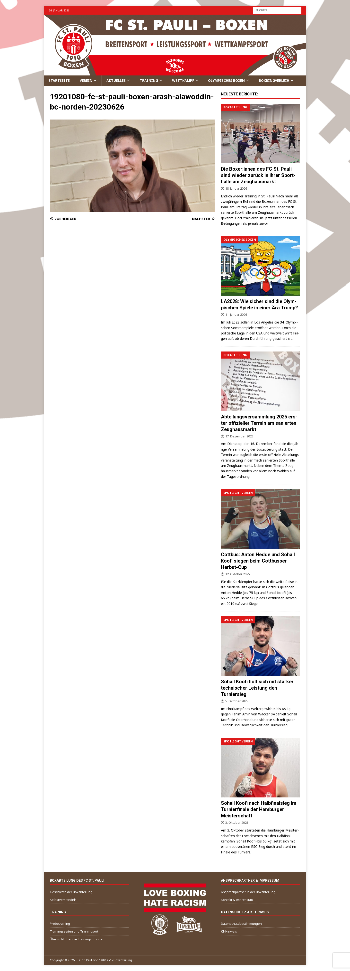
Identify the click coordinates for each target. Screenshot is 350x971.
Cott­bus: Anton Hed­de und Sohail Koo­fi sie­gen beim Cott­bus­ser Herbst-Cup (258, 561)
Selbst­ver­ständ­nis (63, 899)
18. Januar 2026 (236, 188)
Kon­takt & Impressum (237, 899)
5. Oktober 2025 (236, 701)
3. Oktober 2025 (236, 822)
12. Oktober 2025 (237, 574)
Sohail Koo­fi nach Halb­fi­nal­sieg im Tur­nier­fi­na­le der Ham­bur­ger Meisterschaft (258, 809)
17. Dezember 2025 (239, 436)
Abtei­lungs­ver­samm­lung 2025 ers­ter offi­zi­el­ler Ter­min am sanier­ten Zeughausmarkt (259, 423)
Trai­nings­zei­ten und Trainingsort (74, 931)
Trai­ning (149, 80)
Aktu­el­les (116, 80)
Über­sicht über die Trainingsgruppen (77, 939)
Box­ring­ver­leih (274, 80)
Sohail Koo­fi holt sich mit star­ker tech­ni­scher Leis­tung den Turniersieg (257, 688)
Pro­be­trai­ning (60, 923)
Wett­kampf (183, 80)
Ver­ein (86, 80)
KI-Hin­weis (229, 931)
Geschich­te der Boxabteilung (71, 892)
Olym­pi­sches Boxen (226, 80)
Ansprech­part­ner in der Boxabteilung (248, 892)
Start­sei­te (59, 80)
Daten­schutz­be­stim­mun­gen (241, 923)
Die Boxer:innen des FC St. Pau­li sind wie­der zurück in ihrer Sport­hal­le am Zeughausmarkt (258, 175)
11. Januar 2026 (236, 314)
